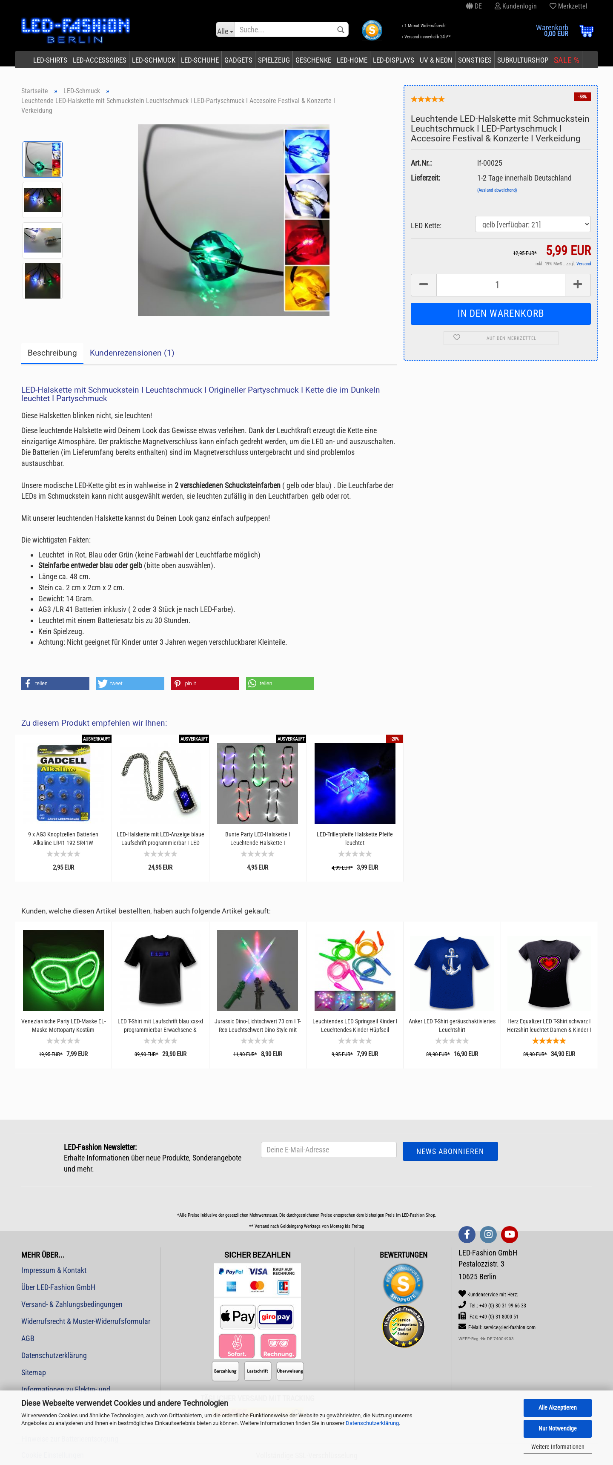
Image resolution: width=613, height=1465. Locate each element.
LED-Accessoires (99, 60)
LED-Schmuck (153, 60)
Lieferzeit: (425, 177)
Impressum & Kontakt (53, 1270)
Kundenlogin (516, 6)
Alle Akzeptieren (558, 1407)
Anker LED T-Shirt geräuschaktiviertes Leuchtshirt (452, 1025)
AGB (27, 1338)
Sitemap (33, 1372)
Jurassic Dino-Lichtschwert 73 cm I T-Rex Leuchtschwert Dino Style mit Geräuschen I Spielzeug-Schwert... (258, 1026)
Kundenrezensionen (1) (132, 353)
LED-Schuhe (200, 60)
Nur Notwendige (558, 1428)
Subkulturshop (522, 60)
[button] (55, 683)
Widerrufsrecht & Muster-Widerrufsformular (85, 1321)
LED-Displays (393, 60)
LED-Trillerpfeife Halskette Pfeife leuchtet (355, 838)
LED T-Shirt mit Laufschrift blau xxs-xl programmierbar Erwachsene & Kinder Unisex (160, 1026)
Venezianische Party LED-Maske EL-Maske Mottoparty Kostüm (63, 1025)
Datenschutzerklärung (372, 1423)
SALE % (566, 60)
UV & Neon (436, 60)
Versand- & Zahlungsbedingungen (72, 1304)
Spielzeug (274, 60)
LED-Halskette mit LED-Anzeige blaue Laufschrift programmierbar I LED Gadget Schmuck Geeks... (160, 839)
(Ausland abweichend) (497, 190)
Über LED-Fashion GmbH (58, 1287)
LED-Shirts (50, 60)
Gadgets (238, 60)
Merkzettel (568, 6)
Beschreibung (52, 353)
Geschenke (313, 60)
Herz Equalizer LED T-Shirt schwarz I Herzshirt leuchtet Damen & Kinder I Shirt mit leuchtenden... (549, 1026)
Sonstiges (475, 60)
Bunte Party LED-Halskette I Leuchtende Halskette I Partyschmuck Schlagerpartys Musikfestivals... (257, 839)
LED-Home (352, 60)
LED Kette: (426, 225)
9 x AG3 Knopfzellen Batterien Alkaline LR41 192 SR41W (63, 838)
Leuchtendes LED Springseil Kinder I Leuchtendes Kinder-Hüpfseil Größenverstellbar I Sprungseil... (355, 1026)
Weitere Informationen (557, 1446)
